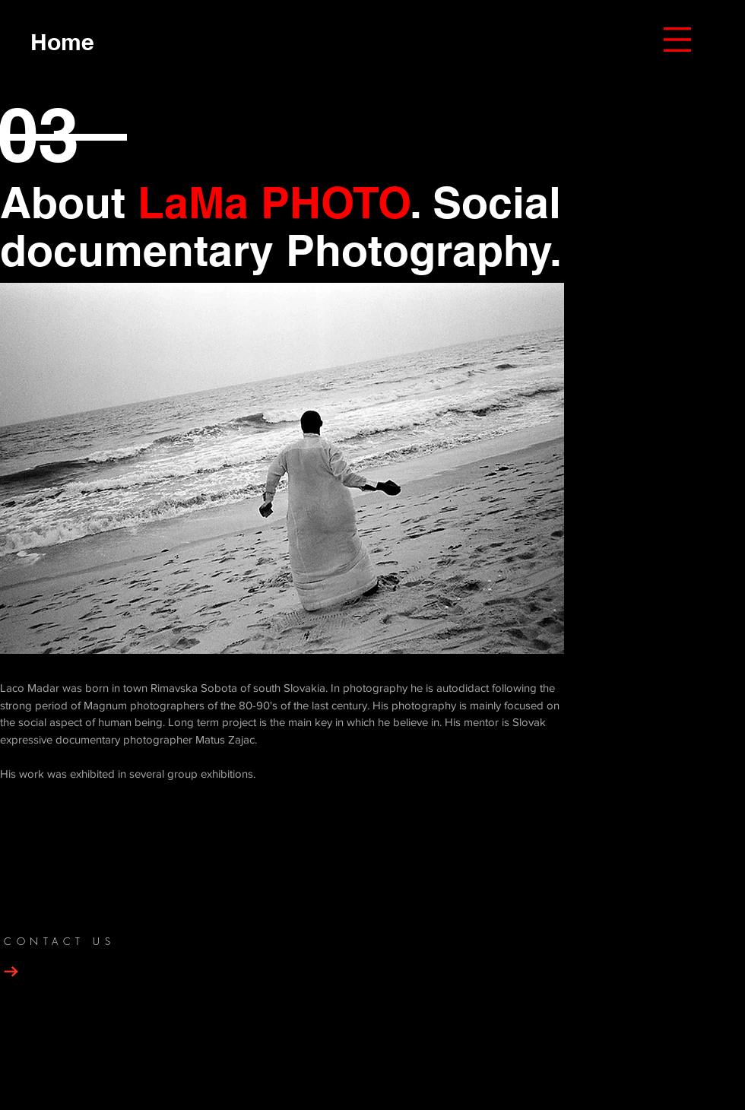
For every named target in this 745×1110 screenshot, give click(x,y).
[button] (677, 39)
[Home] (62, 41)
